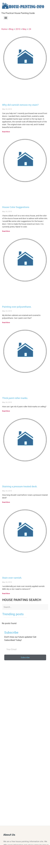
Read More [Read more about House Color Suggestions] (6, 231)
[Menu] (5, 18)
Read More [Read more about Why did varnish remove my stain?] (6, 132)
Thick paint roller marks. (15, 398)
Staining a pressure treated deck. (19, 486)
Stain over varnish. (12, 577)
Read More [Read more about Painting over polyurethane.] (6, 322)
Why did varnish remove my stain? (20, 104)
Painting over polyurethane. (17, 306)
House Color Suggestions (15, 207)
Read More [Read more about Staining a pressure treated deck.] (6, 502)
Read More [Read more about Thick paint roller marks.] (6, 411)
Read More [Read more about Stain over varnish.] (6, 593)
